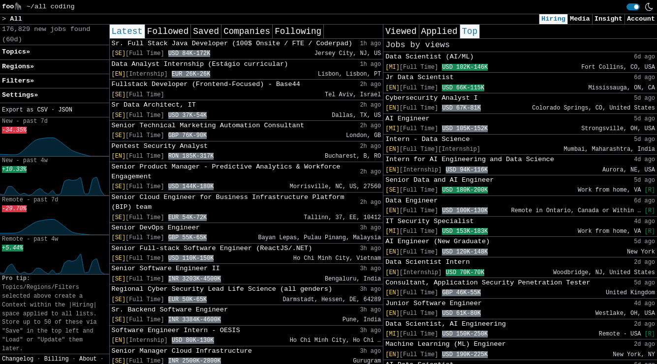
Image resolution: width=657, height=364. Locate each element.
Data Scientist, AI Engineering (445, 324)
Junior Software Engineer (433, 303)
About (88, 359)
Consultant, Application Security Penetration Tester (487, 282)
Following (298, 31)
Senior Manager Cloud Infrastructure (182, 351)
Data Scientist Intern (427, 262)
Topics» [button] (16, 52)
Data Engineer (411, 200)
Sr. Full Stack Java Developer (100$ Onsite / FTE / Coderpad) (232, 43)
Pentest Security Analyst (160, 146)
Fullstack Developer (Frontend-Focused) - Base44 (206, 84)
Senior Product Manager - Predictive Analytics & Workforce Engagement (226, 171)
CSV (42, 110)
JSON (65, 110)
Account (641, 19)
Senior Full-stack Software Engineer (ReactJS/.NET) (212, 248)
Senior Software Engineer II (166, 268)
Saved (206, 31)
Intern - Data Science (427, 139)
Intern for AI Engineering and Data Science (469, 159)
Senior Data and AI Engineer (439, 180)
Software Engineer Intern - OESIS (176, 330)
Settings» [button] (20, 95)
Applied (439, 31)
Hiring (553, 19)
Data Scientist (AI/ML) (429, 56)
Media (580, 19)
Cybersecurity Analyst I (431, 98)
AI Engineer (407, 118)
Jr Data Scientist (419, 77)
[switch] (633, 6)
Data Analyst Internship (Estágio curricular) (200, 64)
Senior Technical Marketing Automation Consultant (208, 125)
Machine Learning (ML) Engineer (445, 344)
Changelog (17, 359)
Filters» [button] (18, 80)
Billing (56, 359)
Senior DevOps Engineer (156, 227)
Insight (608, 19)
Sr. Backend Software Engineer (170, 309)
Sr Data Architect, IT (154, 105)
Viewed (400, 31)
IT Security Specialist (429, 221)
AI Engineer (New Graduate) (437, 241)
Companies (246, 31)
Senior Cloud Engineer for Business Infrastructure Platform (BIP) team (228, 202)
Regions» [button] (18, 66)
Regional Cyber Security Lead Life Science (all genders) (222, 289)
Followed (167, 31)
